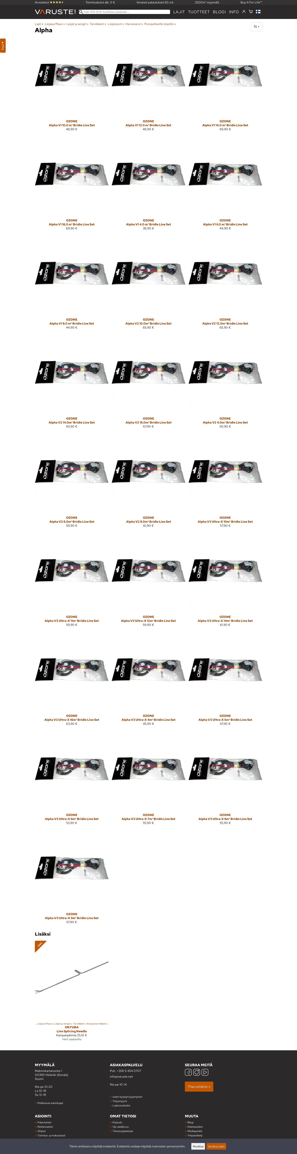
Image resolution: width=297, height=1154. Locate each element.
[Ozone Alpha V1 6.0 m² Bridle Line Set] (225, 185)
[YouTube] (205, 1073)
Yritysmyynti (120, 1101)
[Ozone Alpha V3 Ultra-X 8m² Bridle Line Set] (225, 780)
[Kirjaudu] (244, 11)
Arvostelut (49, 2)
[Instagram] (196, 1073)
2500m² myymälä (207, 2)
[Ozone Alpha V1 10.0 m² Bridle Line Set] (72, 86)
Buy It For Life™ (251, 2)
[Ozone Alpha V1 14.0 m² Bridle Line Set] (225, 86)
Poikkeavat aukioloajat (50, 1103)
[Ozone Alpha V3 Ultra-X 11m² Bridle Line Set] (72, 582)
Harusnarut (134, 24)
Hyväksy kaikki (216, 1146)
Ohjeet (42, 1131)
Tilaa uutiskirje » (199, 1087)
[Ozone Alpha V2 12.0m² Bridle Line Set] (225, 284)
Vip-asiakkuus (121, 1126)
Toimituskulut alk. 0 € (100, 2)
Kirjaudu (117, 1122)
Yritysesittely (195, 1135)
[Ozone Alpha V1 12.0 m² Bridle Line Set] (148, 86)
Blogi (190, 1122)
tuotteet (199, 11)
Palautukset (44, 1122)
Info (234, 11)
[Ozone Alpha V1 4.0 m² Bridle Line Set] (148, 185)
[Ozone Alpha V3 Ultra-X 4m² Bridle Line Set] (148, 681)
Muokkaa (198, 1146)
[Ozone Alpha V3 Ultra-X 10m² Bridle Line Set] (225, 483)
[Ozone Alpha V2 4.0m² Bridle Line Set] (225, 384)
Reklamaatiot (45, 1126)
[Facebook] (188, 1073)
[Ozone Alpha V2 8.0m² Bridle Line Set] (148, 483)
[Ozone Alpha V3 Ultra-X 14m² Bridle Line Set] (225, 582)
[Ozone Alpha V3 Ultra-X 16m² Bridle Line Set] (72, 681)
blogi (219, 11)
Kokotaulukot (195, 1126)
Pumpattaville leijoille (160, 24)
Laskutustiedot (121, 1105)
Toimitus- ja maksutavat (51, 1135)
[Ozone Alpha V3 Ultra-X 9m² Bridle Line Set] (72, 879)
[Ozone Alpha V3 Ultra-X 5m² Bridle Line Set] (225, 681)
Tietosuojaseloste (123, 1131)
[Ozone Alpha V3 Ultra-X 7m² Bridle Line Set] (148, 780)
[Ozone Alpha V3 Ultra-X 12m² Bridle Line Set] (148, 582)
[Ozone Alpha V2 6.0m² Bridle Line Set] (72, 483)
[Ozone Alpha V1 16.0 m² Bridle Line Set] (72, 185)
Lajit (179, 11)
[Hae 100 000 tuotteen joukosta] (124, 11)
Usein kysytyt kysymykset (127, 1096)
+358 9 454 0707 (129, 1071)
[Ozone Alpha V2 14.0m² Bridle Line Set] (72, 384)
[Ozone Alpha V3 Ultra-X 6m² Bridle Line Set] (72, 780)
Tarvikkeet (98, 24)
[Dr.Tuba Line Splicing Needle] (72, 992)
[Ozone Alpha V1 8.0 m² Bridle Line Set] (72, 284)
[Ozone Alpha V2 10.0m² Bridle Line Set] (148, 284)
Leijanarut (116, 24)
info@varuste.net (121, 1077)
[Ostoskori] (251, 11)
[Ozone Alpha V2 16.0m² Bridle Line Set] (148, 384)
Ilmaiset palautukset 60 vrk (155, 2)
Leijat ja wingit (77, 24)
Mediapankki (195, 1131)
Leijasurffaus (55, 24)
